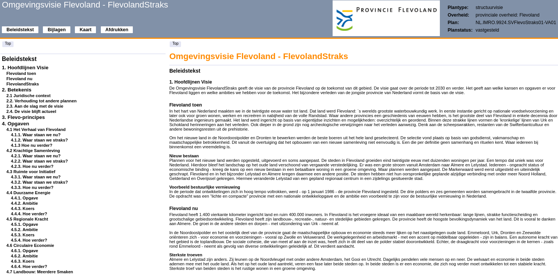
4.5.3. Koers (23, 235)
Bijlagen (57, 29)
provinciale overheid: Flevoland (508, 15)
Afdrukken (116, 29)
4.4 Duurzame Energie (28, 192)
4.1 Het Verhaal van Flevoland (35, 129)
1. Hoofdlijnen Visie (25, 67)
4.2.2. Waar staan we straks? (39, 161)
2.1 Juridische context (28, 95)
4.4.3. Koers (23, 208)
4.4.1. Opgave (24, 198)
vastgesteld (487, 30)
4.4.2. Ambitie (24, 203)
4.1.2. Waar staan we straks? (39, 140)
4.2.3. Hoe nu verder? (32, 166)
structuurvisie (489, 7)
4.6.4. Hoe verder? (29, 266)
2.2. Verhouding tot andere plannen (41, 101)
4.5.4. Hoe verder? (29, 240)
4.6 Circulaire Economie (30, 245)
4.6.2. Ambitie (24, 256)
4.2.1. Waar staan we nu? (36, 156)
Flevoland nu (19, 78)
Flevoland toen (21, 73)
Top (8, 43)
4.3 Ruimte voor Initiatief (30, 171)
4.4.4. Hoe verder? (29, 214)
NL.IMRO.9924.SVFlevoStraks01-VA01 (516, 22)
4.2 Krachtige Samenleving (33, 150)
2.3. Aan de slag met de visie (34, 106)
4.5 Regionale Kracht (27, 219)
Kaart (85, 29)
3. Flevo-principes (23, 117)
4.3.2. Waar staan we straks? (39, 182)
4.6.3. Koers (23, 261)
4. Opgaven (15, 123)
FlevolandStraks (22, 84)
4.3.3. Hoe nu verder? (32, 187)
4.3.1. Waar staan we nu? (36, 177)
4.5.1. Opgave (24, 224)
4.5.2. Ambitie (24, 229)
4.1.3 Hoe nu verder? (31, 145)
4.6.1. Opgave (24, 250)
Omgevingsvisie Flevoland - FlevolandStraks (85, 4)
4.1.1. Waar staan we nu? (36, 134)
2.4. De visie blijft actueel (31, 111)
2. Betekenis (16, 90)
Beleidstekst (20, 29)
